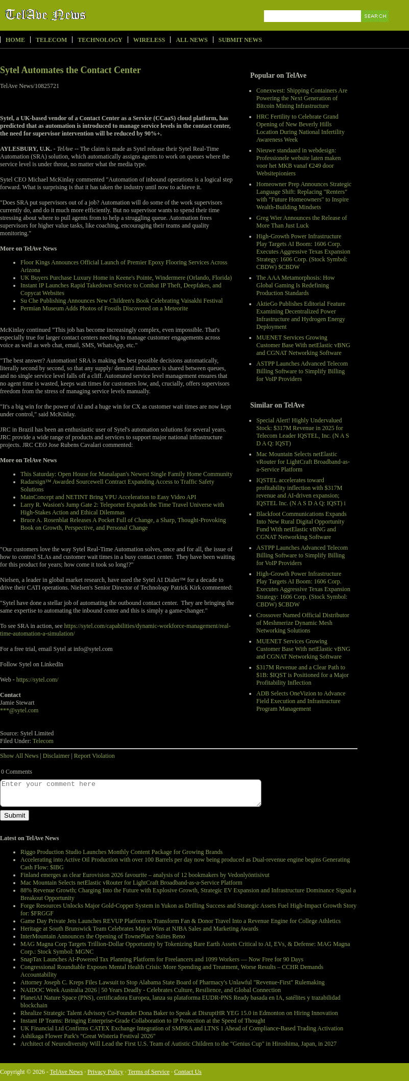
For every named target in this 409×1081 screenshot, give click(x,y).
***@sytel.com (19, 710)
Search (376, 28)
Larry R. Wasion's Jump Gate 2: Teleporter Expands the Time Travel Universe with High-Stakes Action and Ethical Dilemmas (122, 508)
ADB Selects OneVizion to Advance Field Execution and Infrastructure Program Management (301, 701)
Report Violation (94, 755)
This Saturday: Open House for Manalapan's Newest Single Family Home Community (126, 474)
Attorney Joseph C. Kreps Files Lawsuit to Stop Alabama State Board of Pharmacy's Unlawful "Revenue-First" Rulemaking (172, 982)
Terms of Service (149, 1071)
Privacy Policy (105, 1071)
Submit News (240, 39)
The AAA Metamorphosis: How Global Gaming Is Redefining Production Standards (295, 285)
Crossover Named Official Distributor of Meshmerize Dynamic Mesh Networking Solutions (302, 623)
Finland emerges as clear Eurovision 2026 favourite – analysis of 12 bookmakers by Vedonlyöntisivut (145, 875)
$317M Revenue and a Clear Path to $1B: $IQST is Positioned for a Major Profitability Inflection (302, 675)
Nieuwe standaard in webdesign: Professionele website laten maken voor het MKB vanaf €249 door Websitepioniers (298, 162)
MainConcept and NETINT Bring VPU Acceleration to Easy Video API (108, 497)
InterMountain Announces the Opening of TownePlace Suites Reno (102, 936)
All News (191, 39)
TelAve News (75, 14)
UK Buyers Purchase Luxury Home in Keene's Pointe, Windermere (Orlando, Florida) (126, 277)
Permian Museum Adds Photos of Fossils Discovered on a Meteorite (104, 308)
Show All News (19, 755)
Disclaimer (56, 755)
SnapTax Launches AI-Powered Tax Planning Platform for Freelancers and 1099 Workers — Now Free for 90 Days (161, 959)
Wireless (149, 39)
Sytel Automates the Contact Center (70, 70)
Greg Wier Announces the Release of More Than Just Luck (301, 221)
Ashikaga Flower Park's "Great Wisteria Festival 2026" (88, 1036)
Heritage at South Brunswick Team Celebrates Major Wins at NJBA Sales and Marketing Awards (139, 928)
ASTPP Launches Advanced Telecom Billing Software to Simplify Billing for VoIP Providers (302, 371)
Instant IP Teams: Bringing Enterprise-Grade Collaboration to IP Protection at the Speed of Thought (142, 1020)
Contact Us (188, 1071)
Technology (100, 39)
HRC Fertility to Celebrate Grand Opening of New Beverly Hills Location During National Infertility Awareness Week (300, 128)
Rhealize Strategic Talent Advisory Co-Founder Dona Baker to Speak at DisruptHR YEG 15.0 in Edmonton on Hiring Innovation (179, 1013)
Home (15, 39)
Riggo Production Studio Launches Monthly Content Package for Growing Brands (121, 851)
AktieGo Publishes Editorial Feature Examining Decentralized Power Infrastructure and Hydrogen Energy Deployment (300, 315)
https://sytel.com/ (37, 679)
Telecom (51, 39)
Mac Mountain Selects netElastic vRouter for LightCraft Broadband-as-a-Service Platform (303, 462)
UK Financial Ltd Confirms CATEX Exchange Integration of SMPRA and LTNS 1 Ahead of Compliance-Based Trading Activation (181, 1028)
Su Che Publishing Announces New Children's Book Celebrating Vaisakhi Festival (121, 300)
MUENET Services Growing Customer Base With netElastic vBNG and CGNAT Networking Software (303, 345)
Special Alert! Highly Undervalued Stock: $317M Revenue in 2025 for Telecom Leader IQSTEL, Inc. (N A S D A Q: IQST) (302, 432)
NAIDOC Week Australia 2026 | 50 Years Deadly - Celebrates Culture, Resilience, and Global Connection (150, 990)
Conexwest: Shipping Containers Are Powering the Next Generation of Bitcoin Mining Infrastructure (301, 98)
